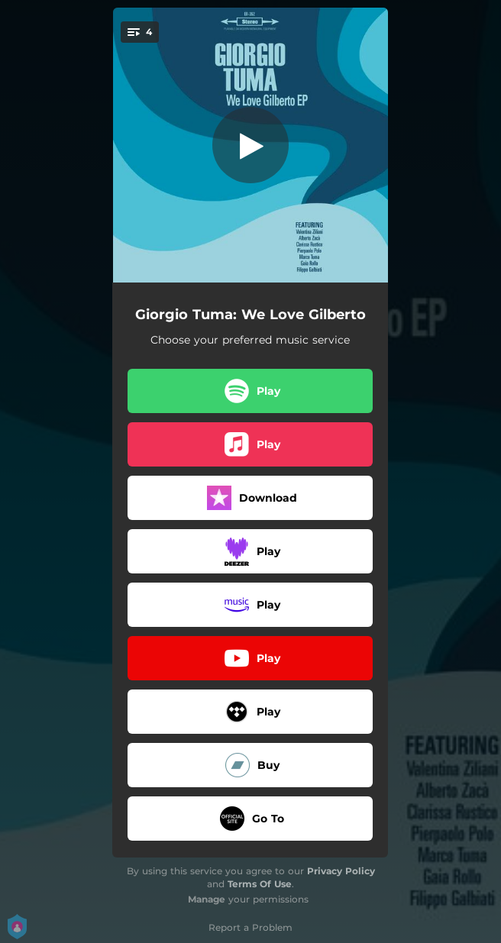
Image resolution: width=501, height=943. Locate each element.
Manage (206, 899)
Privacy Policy (341, 871)
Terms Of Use (260, 884)
